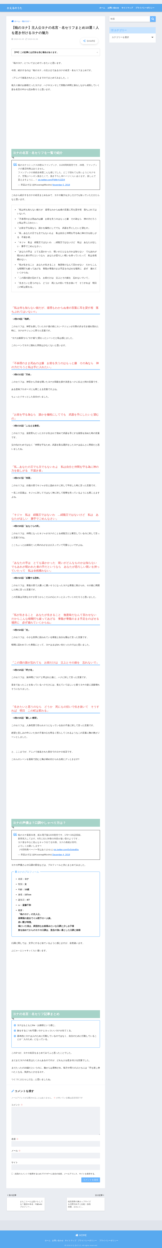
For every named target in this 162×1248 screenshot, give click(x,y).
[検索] (153, 19)
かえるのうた (16, 8)
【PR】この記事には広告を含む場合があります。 (36, 52)
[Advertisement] (55, 119)
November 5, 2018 (61, 185)
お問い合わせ (113, 8)
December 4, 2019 (61, 854)
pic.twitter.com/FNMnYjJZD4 (51, 180)
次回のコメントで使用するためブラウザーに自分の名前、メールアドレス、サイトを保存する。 (55, 1173)
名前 (14, 1139)
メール (16, 1150)
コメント (17, 1104)
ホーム (102, 8)
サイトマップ (127, 8)
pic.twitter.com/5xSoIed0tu (66, 849)
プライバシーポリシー (144, 8)
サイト (14, 1162)
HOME (81, 1235)
